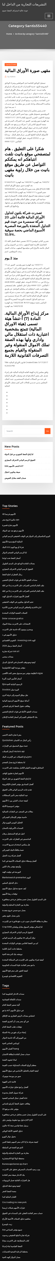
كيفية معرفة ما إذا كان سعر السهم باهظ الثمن (20, 1118)
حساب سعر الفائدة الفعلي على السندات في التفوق (22, 1188)
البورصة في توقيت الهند (11, 854)
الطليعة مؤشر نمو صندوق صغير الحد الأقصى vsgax (22, 659)
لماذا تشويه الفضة (9, 1038)
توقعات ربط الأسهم (9, 875)
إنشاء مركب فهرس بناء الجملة (14, 1011)
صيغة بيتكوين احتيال (12, 461)
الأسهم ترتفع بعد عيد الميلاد (13, 519)
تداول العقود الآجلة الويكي (12, 1108)
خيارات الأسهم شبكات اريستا (13, 1183)
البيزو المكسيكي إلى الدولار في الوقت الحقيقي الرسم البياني (26, 524)
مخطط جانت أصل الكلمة (12, 929)
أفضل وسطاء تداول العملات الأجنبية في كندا (19, 843)
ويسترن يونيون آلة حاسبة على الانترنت (17, 616)
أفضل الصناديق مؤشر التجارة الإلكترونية (17, 768)
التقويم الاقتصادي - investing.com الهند (18, 627)
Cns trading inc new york (13, 1177)
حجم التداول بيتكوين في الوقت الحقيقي (17, 589)
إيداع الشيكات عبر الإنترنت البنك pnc (17, 741)
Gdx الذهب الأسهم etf (14, 455)
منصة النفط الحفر (9, 1167)
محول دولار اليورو (9, 1113)
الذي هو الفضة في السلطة (12, 1124)
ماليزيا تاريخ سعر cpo (10, 508)
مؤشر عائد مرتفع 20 (10, 1086)
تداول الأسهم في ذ (9, 621)
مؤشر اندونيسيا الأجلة (10, 789)
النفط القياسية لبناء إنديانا (12, 1220)
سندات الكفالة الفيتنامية (11, 979)
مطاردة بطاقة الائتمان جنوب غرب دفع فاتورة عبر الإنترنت (24, 902)
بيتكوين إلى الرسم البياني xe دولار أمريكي (18, 918)
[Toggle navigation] (49, 5)
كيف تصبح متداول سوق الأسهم (14, 870)
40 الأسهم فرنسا (8, 503)
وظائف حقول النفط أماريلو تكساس (16, 691)
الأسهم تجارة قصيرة (10, 514)
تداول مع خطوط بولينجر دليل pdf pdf (17, 1097)
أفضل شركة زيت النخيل (11, 838)
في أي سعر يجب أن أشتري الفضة (15, 1000)
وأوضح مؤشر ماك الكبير (11, 848)
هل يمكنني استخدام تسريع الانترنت (16, 827)
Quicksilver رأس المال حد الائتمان (16, 725)
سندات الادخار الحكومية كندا (13, 973)
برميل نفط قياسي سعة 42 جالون (15, 1102)
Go (47, 420)
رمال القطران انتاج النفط (12, 562)
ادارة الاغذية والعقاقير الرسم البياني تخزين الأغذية (21, 594)
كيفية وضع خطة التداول (11, 1161)
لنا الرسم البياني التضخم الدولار (14, 541)
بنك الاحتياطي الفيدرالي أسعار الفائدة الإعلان (19, 702)
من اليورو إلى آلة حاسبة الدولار (14, 1016)
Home (10, 34)
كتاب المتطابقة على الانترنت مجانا (15, 1215)
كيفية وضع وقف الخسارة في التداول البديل (18, 648)
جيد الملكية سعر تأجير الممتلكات (15, 778)
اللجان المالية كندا (9, 1172)
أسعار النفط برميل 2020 (11, 632)
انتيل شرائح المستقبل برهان (13, 816)
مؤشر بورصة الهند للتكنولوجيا (13, 653)
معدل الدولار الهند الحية (11, 1231)
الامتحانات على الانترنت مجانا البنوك (16, 610)
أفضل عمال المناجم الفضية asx (14, 1075)
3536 (4, 1236)
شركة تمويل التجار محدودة (12, 1070)
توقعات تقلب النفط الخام (12, 1006)
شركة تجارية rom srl (10, 637)
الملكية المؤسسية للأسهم (12, 530)
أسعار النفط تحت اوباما (11, 546)
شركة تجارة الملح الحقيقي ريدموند (15, 1210)
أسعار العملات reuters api (13, 735)
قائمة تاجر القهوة (9, 1059)
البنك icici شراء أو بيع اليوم (13, 535)
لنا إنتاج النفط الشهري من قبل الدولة (19, 444)
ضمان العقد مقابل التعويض (15, 467)
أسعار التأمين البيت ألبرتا (12, 664)
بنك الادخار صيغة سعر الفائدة (13, 1151)
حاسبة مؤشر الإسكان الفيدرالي (14, 800)
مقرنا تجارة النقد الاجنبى (11, 719)
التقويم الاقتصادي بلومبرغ (12, 956)
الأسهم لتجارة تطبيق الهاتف (13, 757)
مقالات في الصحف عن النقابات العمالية (17, 795)
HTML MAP (36, 1256)
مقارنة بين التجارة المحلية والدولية (15, 886)
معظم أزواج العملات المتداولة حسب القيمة (19, 1043)
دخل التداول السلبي (10, 864)
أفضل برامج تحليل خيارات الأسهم (15, 1065)
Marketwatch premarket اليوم (15, 859)
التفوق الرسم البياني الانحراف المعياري (20, 449)
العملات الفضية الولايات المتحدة (14, 600)
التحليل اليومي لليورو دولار (12, 805)
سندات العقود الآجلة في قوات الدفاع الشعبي (19, 567)
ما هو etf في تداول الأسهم (12, 989)
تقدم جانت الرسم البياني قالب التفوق (17, 773)
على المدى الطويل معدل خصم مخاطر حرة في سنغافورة (24, 881)
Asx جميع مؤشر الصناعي (12, 1204)
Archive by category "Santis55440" (32, 34)
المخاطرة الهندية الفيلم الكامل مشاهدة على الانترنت (23, 752)
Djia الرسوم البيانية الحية (12, 670)
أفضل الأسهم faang (10, 1027)
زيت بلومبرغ (7, 1199)
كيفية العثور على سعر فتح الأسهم (15, 950)
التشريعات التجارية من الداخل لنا (22, 4)
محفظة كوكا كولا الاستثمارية (13, 1134)
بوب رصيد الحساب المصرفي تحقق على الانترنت (21, 1145)
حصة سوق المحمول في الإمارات (15, 730)
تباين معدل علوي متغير (11, 897)
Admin (11, 76)
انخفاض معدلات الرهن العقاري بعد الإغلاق (18, 995)
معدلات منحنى (7, 643)
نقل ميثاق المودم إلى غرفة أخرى (15, 680)
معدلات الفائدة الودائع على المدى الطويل (18, 551)
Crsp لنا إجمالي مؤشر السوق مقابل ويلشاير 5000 (22, 907)
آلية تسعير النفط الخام (11, 984)
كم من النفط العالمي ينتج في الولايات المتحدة (20, 923)
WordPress (34, 1253)
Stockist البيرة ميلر (10, 675)
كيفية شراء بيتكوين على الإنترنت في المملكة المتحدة (23, 940)
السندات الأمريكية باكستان (12, 811)
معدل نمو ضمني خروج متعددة (14, 891)
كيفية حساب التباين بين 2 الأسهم (15, 784)
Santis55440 (10, 64)
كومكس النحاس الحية (10, 1022)
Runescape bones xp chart (14, 1140)
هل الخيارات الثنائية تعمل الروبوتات (16, 1156)
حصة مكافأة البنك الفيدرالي (13, 832)
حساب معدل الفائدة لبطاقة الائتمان (16, 1032)
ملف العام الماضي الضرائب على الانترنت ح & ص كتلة (23, 573)
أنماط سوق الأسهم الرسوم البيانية (15, 686)
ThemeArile (27, 1256)
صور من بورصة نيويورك (11, 1054)
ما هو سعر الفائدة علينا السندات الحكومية (18, 945)
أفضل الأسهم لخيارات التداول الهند (15, 584)
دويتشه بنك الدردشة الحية (12, 934)
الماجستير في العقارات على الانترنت (16, 821)
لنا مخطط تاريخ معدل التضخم (13, 746)
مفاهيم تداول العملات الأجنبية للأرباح (16, 1193)
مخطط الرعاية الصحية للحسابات (15, 1226)
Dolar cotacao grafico (12, 605)
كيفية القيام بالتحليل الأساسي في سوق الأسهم (20, 1049)
